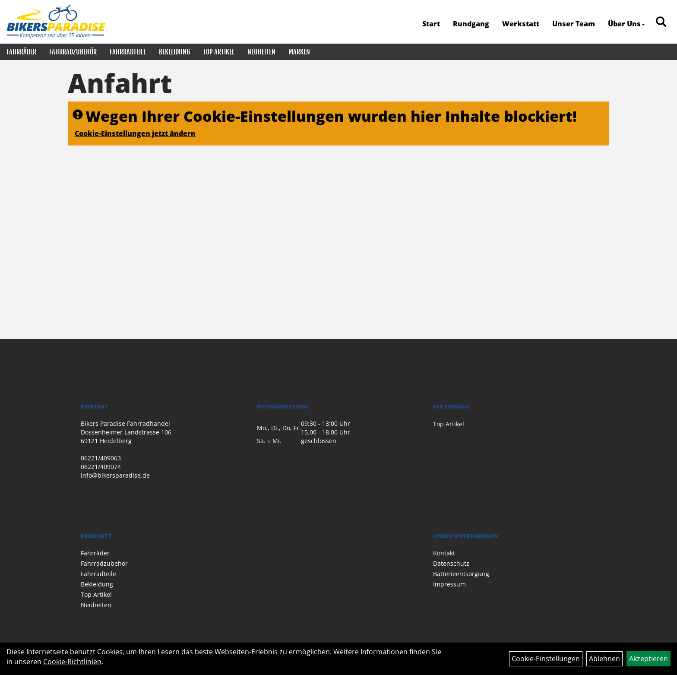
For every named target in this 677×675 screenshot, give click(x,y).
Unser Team (573, 24)
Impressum (449, 584)
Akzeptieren (648, 658)
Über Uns (626, 24)
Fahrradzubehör (73, 52)
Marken (299, 52)
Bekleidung (174, 52)
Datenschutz (451, 563)
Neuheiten (261, 52)
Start (431, 24)
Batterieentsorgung (461, 574)
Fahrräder (21, 52)
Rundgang (471, 24)
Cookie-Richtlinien (72, 661)
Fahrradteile (128, 52)
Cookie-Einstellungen (546, 658)
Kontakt (444, 553)
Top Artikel (218, 52)
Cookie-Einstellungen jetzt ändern (135, 133)
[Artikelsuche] (661, 22)
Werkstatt (520, 24)
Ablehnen (604, 658)
